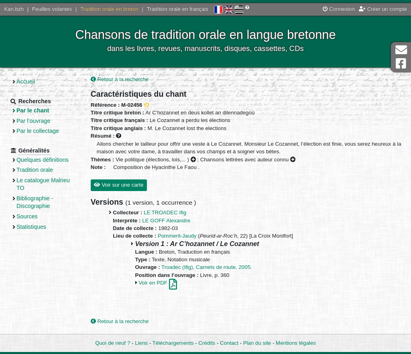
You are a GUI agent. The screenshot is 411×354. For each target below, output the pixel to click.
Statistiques (31, 227)
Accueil (25, 81)
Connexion (339, 9)
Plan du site (257, 343)
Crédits (206, 343)
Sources (27, 216)
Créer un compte (383, 9)
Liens (141, 343)
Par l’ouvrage (33, 121)
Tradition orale (34, 170)
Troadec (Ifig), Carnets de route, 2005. (206, 267)
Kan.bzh (14, 9)
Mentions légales (296, 343)
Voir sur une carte (118, 185)
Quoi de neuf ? (112, 343)
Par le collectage (37, 131)
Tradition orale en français (177, 9)
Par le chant (32, 110)
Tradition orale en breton (109, 9)
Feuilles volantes (52, 9)
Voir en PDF (157, 283)
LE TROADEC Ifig (165, 213)
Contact (229, 343)
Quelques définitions (42, 160)
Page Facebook (401, 63)
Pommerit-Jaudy (177, 236)
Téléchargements (173, 343)
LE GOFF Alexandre (166, 221)
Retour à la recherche (120, 79)
